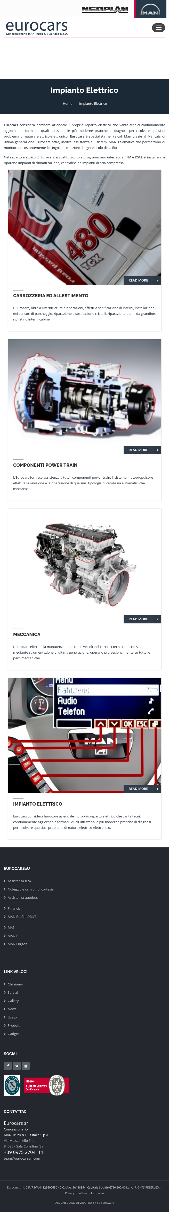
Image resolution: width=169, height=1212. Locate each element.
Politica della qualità (90, 1193)
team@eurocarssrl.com (22, 1158)
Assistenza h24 (19, 881)
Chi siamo (15, 984)
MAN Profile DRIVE (22, 916)
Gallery (13, 1000)
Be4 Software (105, 1203)
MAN (11, 927)
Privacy (69, 1193)
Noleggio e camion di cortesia (31, 889)
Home (67, 103)
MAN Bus (15, 935)
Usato (12, 1017)
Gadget (13, 1033)
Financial (14, 908)
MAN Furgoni (18, 944)
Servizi (13, 992)
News (12, 1009)
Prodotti (14, 1025)
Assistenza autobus (23, 897)
